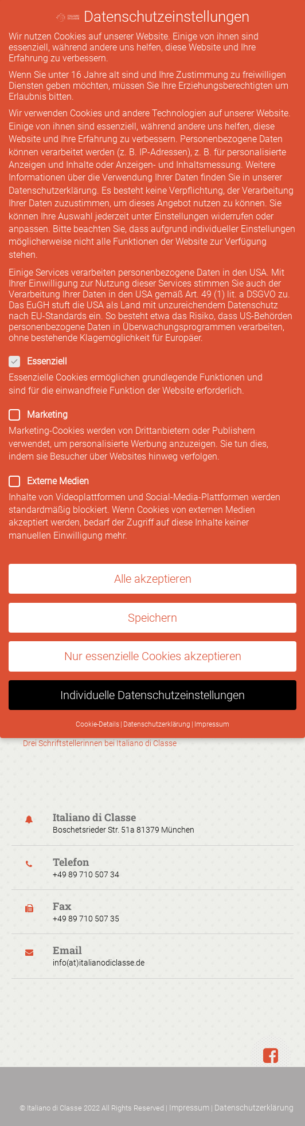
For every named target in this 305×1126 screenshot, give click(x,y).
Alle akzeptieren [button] (152, 569)
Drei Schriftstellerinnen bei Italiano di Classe (100, 743)
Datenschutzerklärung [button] (156, 715)
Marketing (144, 404)
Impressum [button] (211, 715)
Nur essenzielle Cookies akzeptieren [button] (152, 646)
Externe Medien (148, 471)
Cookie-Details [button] (97, 715)
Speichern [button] (152, 608)
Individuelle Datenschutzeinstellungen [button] (152, 685)
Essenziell (144, 351)
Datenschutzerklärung (254, 1107)
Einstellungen (181, 206)
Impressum (189, 1107)
